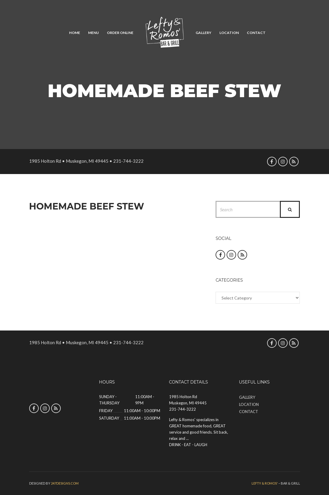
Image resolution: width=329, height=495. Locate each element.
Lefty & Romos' (265, 483)
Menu (93, 32)
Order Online (120, 32)
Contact (256, 32)
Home (74, 32)
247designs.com (65, 483)
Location (229, 32)
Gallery (203, 32)
